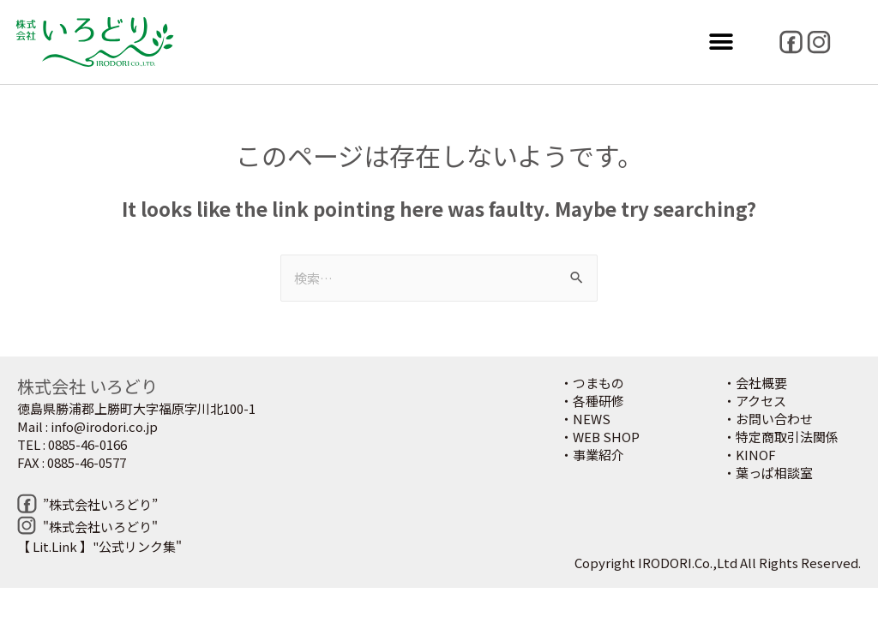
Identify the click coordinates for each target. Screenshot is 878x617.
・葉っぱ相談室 (768, 473)
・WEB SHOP (600, 437)
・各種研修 (592, 401)
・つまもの (592, 383)
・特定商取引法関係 (781, 437)
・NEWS (585, 419)
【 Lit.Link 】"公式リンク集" (99, 546)
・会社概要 (755, 383)
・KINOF (749, 455)
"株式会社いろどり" (100, 527)
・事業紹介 (592, 455)
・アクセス (754, 401)
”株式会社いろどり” (100, 504)
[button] (720, 42)
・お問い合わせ (768, 419)
